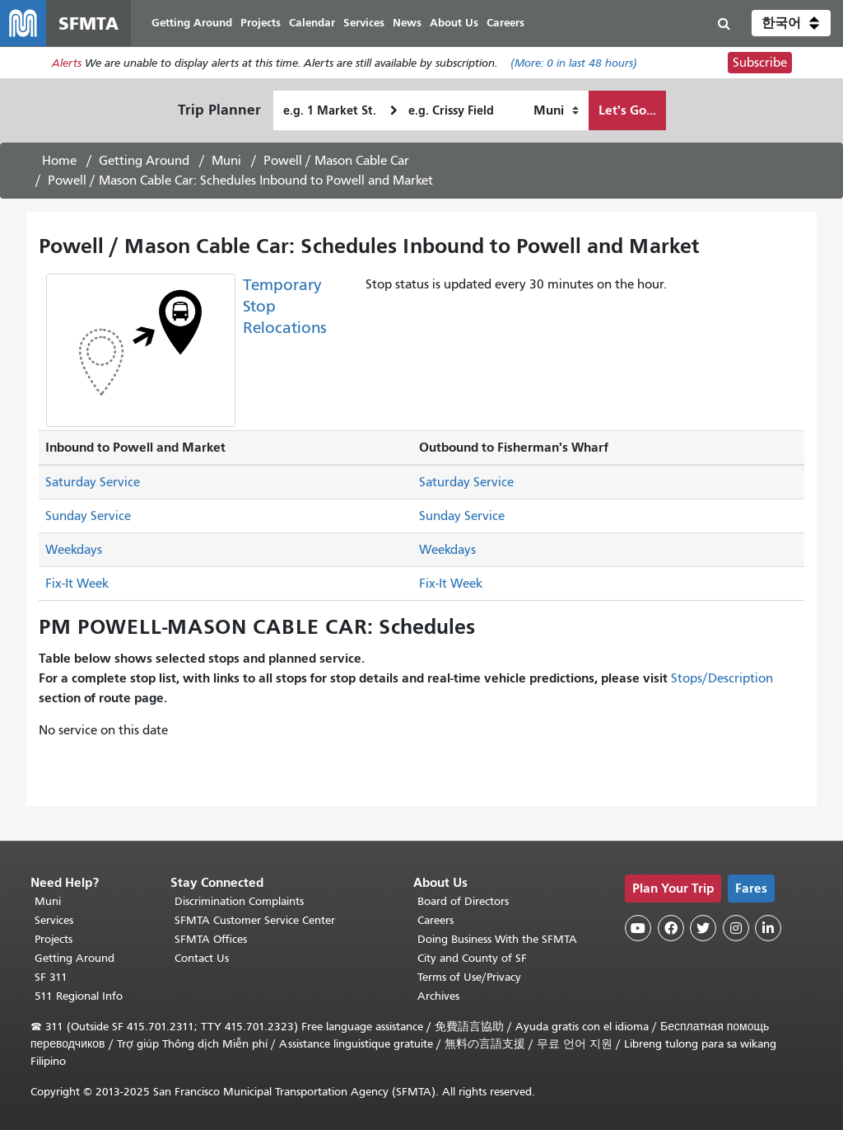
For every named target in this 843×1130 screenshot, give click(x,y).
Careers (435, 920)
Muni (226, 160)
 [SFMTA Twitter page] (703, 928)
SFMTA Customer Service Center (255, 920)
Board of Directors (463, 901)
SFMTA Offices (211, 939)
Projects (53, 939)
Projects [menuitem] (260, 23)
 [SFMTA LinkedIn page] (768, 928)
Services (54, 920)
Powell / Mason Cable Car (336, 160)
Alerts (67, 63)
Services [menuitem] (363, 23)
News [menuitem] (407, 23)
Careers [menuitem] (505, 23)
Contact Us (202, 958)
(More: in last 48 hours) (573, 63)
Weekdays (73, 549)
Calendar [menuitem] (312, 23)
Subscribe (760, 62)
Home (59, 160)
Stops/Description (722, 678)
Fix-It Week (77, 583)
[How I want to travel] (556, 110)
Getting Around (144, 160)
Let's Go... (627, 110)
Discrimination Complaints (239, 901)
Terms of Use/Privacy (469, 977)
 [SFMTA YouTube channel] (638, 928)
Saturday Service (92, 482)
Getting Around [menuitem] (191, 23)
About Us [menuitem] (454, 23)
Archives (438, 996)
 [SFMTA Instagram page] (736, 928)
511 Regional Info (79, 996)
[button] (791, 23)
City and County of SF (472, 958)
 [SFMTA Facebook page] (671, 928)
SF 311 (51, 977)
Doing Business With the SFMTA (497, 939)
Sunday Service (88, 516)
